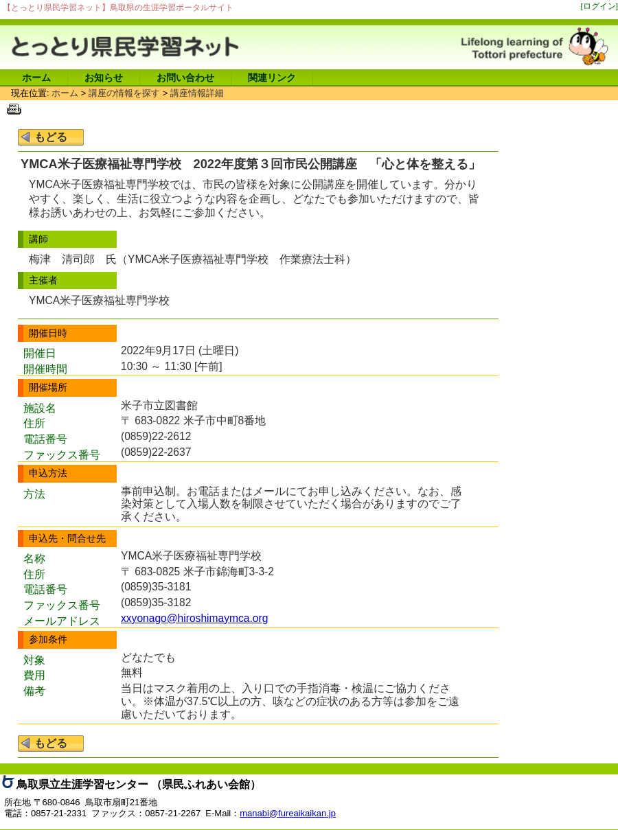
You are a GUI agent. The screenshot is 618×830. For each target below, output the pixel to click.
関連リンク (272, 77)
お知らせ (103, 77)
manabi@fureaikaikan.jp (288, 813)
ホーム (36, 77)
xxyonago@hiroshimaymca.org (194, 618)
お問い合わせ (185, 77)
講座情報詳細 (197, 93)
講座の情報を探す (124, 93)
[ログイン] (600, 5)
